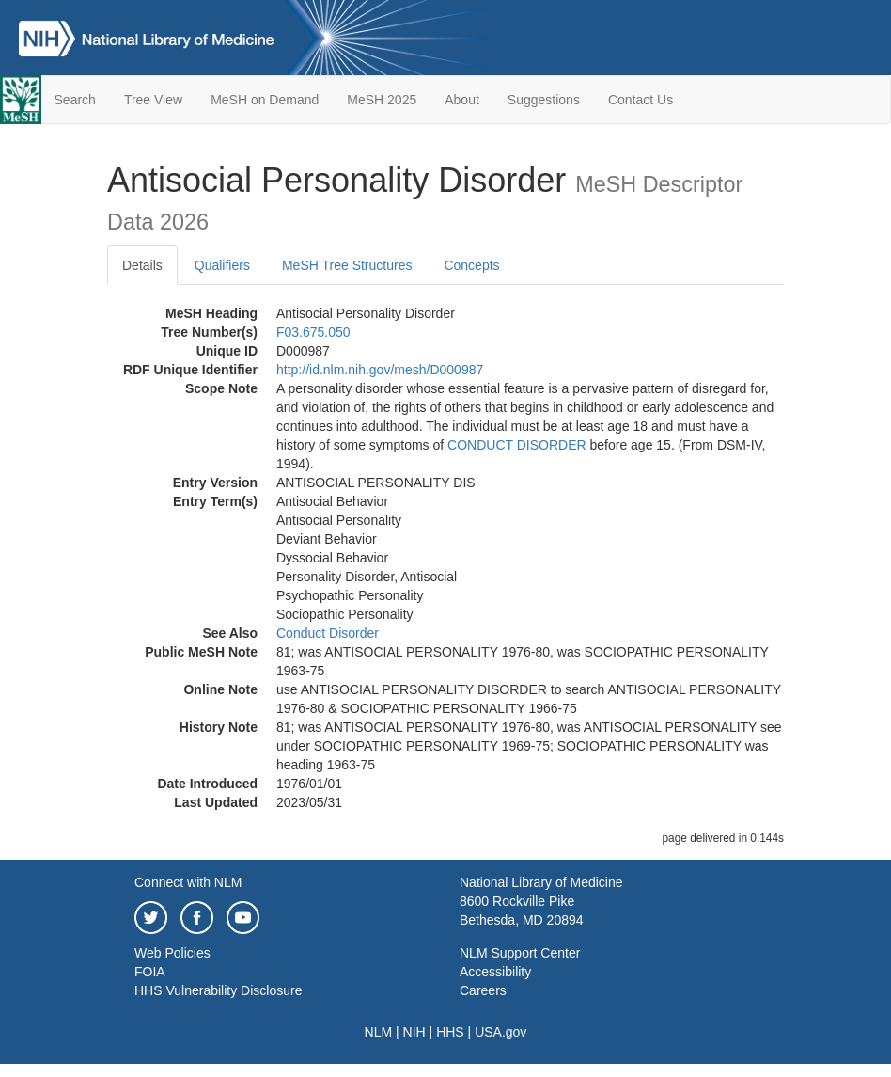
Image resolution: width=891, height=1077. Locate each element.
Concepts (471, 265)
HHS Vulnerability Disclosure (218, 990)
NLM (379, 1031)
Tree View (153, 99)
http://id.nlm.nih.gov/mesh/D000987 (379, 369)
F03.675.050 (313, 332)
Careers (483, 990)
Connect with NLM (188, 882)
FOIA (149, 971)
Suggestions (544, 99)
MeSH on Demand (265, 99)
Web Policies (172, 952)
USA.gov (500, 1031)
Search (75, 99)
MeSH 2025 (381, 99)
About (462, 99)
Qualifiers (222, 265)
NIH (414, 1031)
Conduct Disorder (327, 633)
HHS (450, 1031)
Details (142, 265)
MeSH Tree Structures (347, 265)
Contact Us (640, 99)
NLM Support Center (520, 952)
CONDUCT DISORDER (516, 444)
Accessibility (495, 971)
